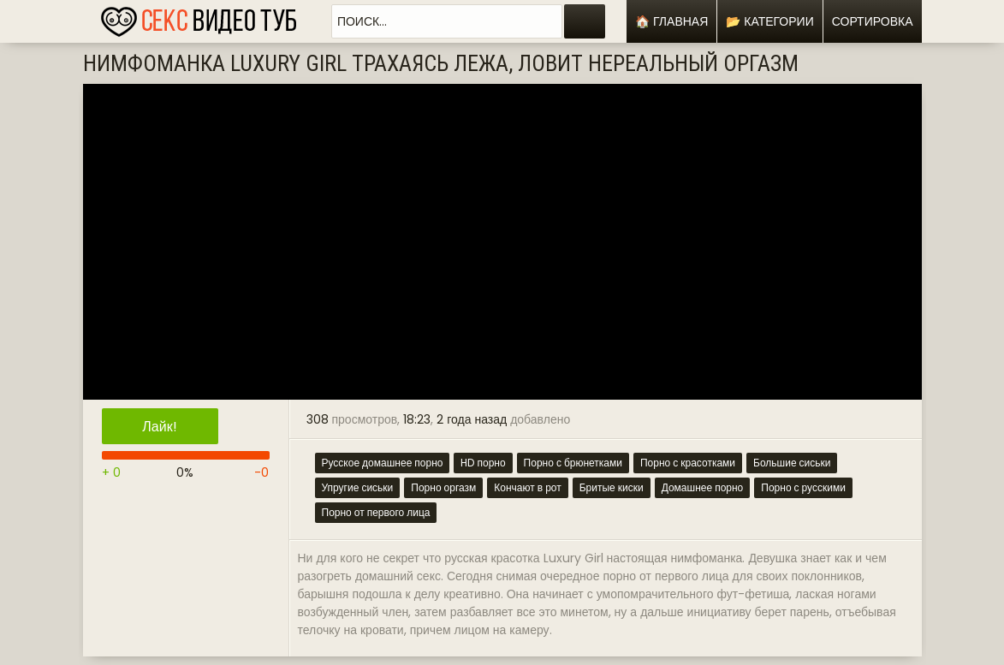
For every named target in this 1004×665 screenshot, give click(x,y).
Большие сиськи (791, 462)
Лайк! (159, 426)
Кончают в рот (527, 487)
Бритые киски (611, 487)
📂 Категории (769, 21)
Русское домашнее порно (382, 462)
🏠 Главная (671, 21)
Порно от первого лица (376, 512)
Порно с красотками (687, 462)
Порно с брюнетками (573, 462)
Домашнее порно (703, 487)
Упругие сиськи (358, 487)
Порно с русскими (803, 487)
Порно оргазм (443, 487)
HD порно (482, 462)
